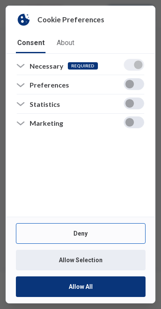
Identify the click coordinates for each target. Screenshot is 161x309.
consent (31, 43)
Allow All (80, 286)
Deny (80, 233)
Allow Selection (80, 260)
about (65, 43)
